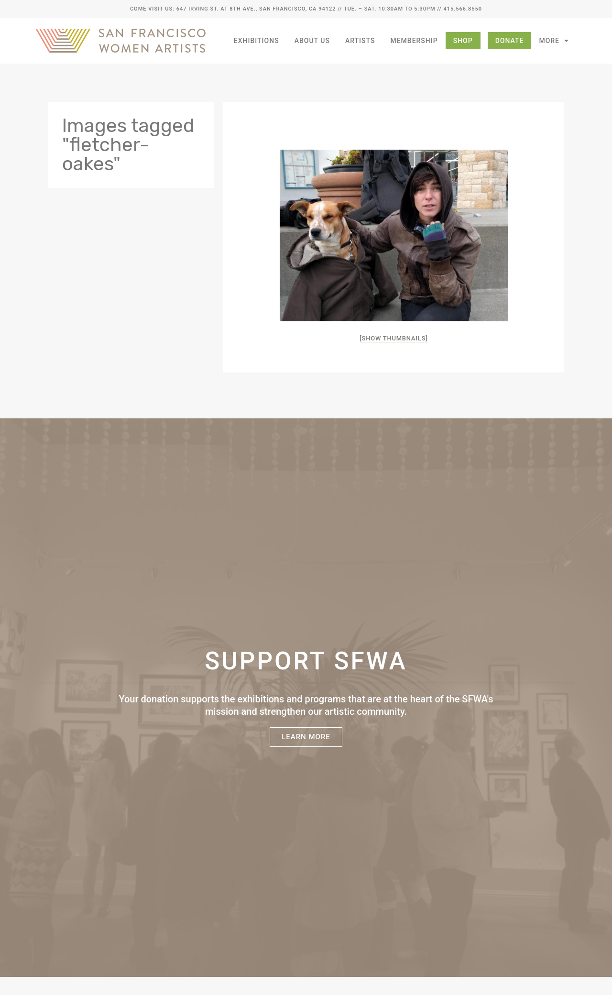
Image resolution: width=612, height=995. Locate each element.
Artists (360, 40)
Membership (413, 40)
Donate (509, 40)
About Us (312, 40)
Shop (463, 40)
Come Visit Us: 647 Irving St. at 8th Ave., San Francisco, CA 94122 (233, 9)
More (554, 41)
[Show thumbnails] (393, 338)
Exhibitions (256, 40)
